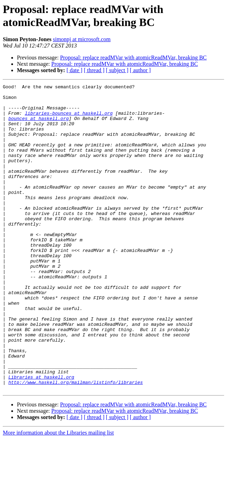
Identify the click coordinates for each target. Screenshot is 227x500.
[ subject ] (117, 70)
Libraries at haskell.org (41, 436)
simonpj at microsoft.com (82, 39)
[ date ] (74, 70)
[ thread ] (94, 70)
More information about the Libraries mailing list (58, 494)
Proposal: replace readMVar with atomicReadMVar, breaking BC (133, 58)
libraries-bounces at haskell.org (69, 119)
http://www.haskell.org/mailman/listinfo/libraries (75, 442)
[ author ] (140, 70)
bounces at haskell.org (38, 125)
